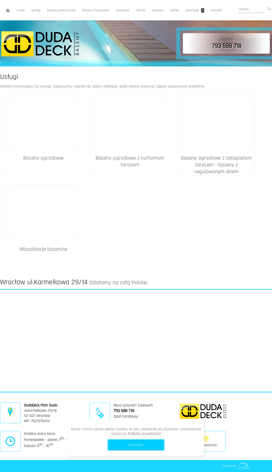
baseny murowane (95, 10)
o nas (21, 10)
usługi (36, 10)
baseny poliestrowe (61, 10)
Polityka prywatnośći (144, 433)
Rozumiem (136, 445)
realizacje (122, 10)
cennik (140, 10)
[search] (251, 9)
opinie (174, 10)
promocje (195, 10)
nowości (157, 10)
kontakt (216, 10)
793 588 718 (226, 46)
